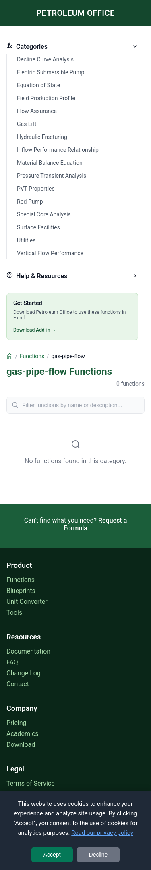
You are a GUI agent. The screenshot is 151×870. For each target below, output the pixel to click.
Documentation (28, 651)
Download (20, 744)
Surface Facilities (38, 227)
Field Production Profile (46, 98)
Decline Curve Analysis (45, 59)
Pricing (16, 723)
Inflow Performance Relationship (58, 150)
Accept (52, 854)
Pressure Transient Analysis (51, 175)
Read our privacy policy (102, 832)
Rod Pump (30, 201)
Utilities (26, 240)
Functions (20, 580)
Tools (14, 612)
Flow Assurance (37, 111)
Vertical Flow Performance (50, 253)
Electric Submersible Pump (50, 72)
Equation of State (38, 85)
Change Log (23, 673)
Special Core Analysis (44, 214)
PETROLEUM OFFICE (75, 13)
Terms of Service (30, 783)
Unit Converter (27, 601)
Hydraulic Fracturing (42, 137)
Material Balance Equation (50, 163)
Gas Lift (26, 124)
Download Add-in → (34, 330)
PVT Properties (36, 188)
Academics (22, 734)
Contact (17, 684)
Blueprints (20, 591)
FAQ (12, 662)
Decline (98, 854)
